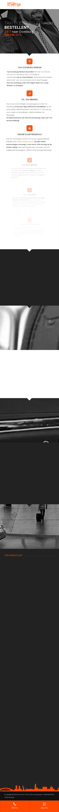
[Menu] (51, 4)
